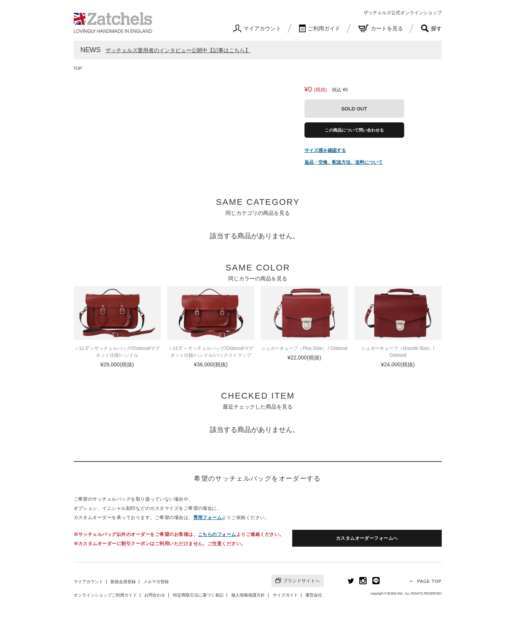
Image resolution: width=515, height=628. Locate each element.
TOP (78, 68)
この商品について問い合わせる (354, 130)
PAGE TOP (424, 581)
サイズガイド (285, 595)
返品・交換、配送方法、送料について (343, 162)
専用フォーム (207, 517)
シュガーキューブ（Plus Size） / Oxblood (304, 348)
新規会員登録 (123, 581)
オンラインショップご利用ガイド (105, 595)
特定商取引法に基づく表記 (198, 595)
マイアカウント (88, 581)
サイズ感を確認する (325, 150)
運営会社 (313, 595)
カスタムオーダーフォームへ (367, 538)
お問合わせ (154, 595)
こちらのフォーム (217, 534)
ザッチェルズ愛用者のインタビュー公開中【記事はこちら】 (177, 50)
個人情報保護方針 (248, 595)
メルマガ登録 (156, 581)
